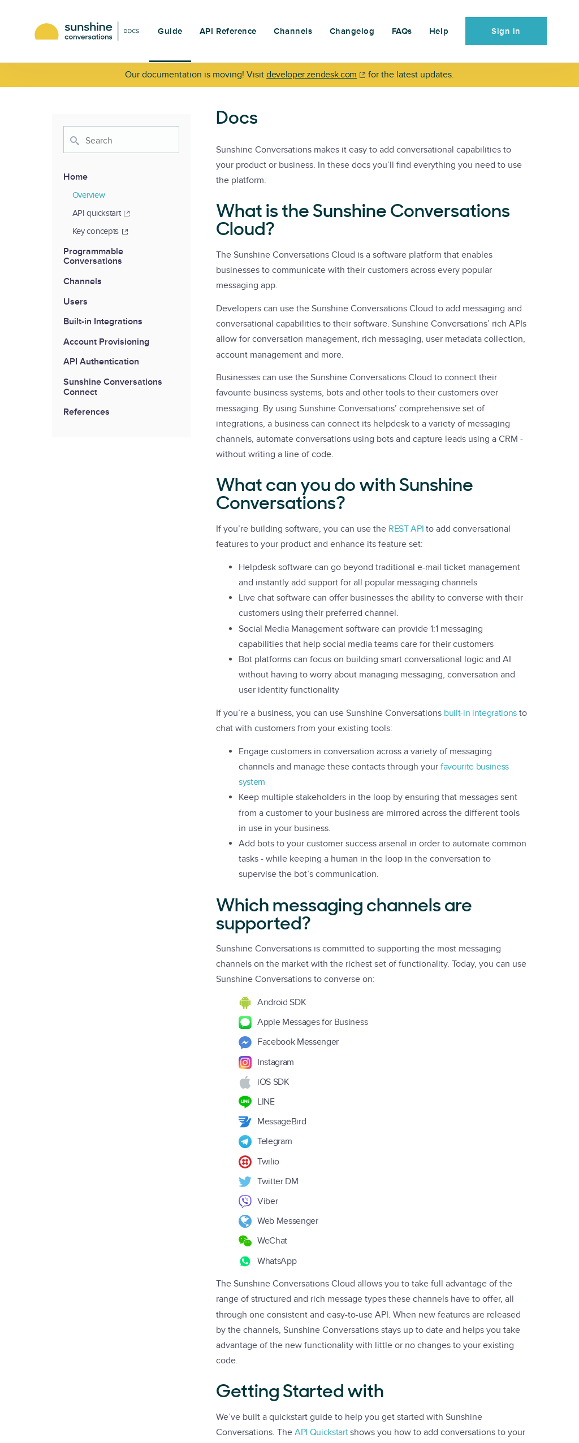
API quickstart (101, 213)
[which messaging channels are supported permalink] (210, 907)
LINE (266, 1101)
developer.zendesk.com (311, 74)
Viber (267, 1201)
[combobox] (121, 139)
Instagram (275, 1062)
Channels (293, 31)
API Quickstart (321, 1432)
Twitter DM (278, 1181)
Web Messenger (287, 1221)
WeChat (272, 1240)
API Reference (228, 31)
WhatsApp (276, 1261)
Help (438, 31)
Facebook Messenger (298, 1042)
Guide (170, 31)
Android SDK (281, 1002)
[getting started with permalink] (210, 1393)
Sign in (506, 31)
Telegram (274, 1141)
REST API (406, 528)
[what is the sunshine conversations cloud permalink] (210, 212)
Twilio (268, 1161)
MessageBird (281, 1121)
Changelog (352, 31)
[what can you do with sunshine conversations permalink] (210, 486)
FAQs (402, 31)
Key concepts (100, 231)
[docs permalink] (210, 119)
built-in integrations (480, 713)
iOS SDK (273, 1082)
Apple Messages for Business (312, 1022)
